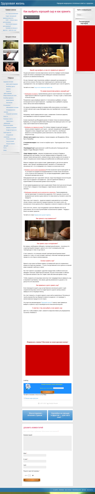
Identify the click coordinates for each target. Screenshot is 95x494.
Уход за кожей (10, 141)
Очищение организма (11, 114)
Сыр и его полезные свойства (43, 87)
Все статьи (68, 490)
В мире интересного (11, 130)
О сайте (55, 490)
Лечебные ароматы (8, 98)
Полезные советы (33, 17)
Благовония (9, 102)
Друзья (84, 490)
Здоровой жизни (47, 302)
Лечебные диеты (10, 86)
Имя (25, 453)
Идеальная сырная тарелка (42, 215)
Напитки (8, 89)
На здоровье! (6, 105)
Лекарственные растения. (10, 95)
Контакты (90, 490)
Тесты (4, 148)
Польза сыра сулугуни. (31, 398)
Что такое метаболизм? (12, 13)
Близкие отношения (11, 127)
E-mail (25, 459)
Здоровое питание (8, 81)
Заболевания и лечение (12, 107)
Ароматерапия (10, 100)
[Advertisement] (48, 31)
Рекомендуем (76, 490)
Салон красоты (7, 132)
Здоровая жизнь (13, 3)
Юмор (4, 150)
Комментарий (27, 435)
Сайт (24, 465)
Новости (5, 116)
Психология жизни (8, 125)
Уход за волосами (11, 139)
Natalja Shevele (53, 403)
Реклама (61, 490)
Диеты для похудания (12, 84)
